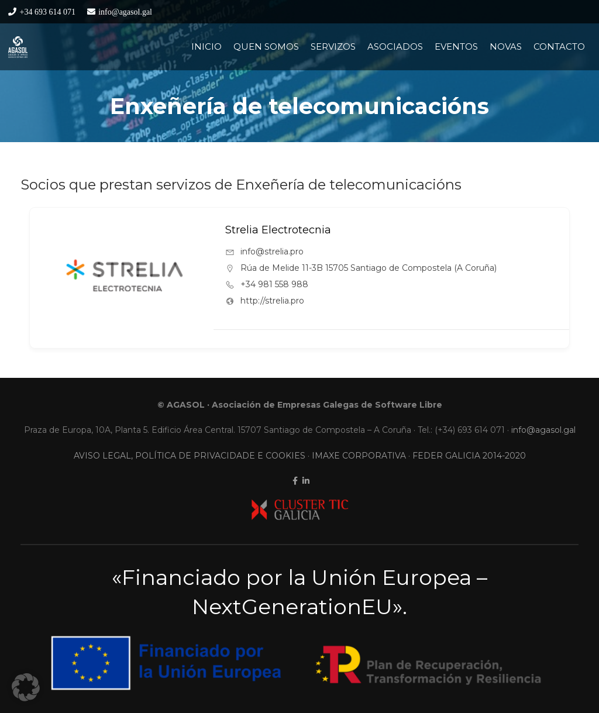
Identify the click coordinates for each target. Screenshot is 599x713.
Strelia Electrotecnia (278, 229)
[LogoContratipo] (17, 47)
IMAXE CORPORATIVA (359, 455)
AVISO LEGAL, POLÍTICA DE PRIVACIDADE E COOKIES (189, 455)
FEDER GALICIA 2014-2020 (469, 455)
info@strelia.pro (272, 251)
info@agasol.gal (543, 430)
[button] (25, 687)
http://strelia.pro (272, 300)
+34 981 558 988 (274, 284)
